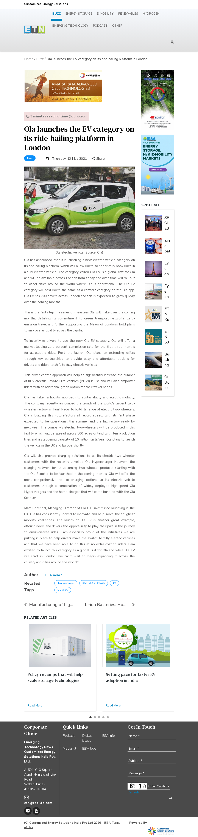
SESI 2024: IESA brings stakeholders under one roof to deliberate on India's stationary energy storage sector (167, 222)
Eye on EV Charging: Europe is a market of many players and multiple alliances (167, 268)
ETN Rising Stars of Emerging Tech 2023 (167, 313)
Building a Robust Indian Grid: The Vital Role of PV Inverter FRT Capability (167, 359)
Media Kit (69, 748)
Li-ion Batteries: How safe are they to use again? (110, 605)
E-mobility (105, 14)
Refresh (133, 792)
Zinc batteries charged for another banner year (167, 245)
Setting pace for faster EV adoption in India (130, 677)
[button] (90, 717)
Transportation (66, 583)
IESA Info (108, 736)
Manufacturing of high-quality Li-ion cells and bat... (49, 605)
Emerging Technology (70, 26)
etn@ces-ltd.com (38, 803)
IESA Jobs (89, 748)
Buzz (56, 14)
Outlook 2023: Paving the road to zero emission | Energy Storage (167, 381)
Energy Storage (78, 14)
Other (117, 26)
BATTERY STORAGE (94, 583)
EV (114, 583)
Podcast (100, 26)
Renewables (128, 14)
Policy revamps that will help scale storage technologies (55, 677)
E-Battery (63, 589)
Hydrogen (151, 14)
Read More (35, 705)
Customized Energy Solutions (46, 4)
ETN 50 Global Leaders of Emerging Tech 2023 (167, 336)
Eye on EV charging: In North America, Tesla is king (167, 290)
